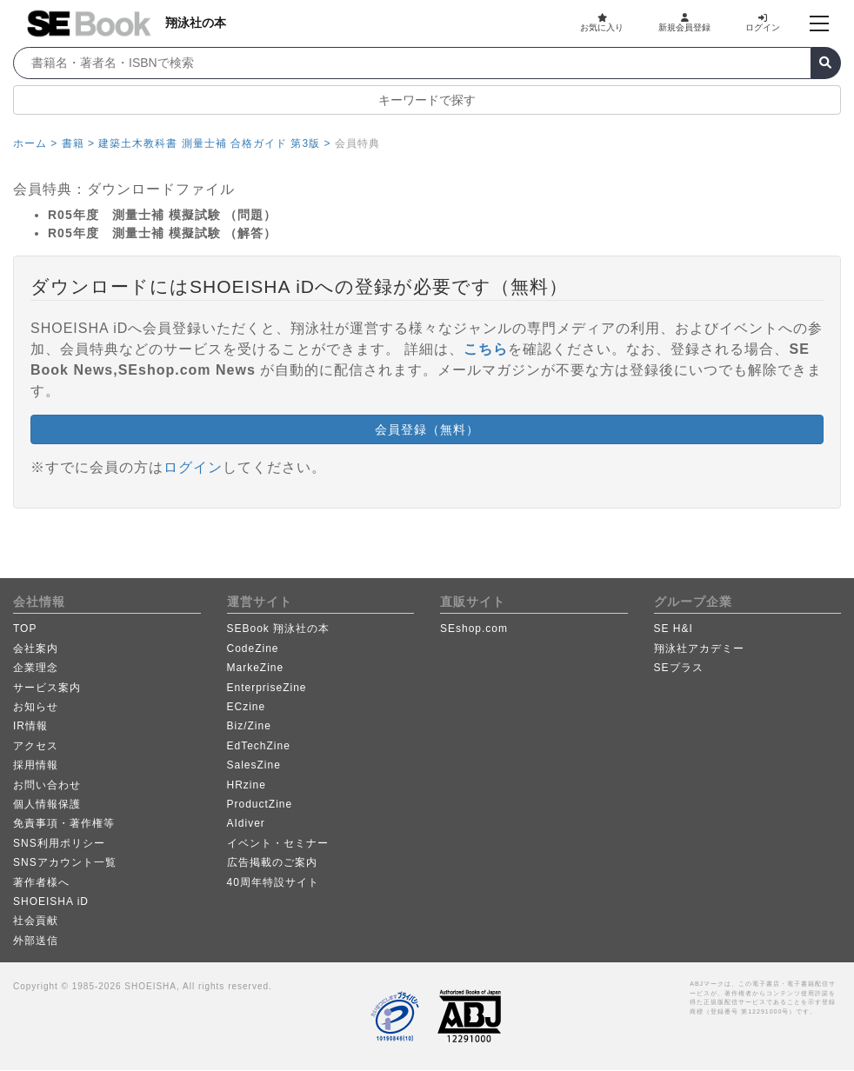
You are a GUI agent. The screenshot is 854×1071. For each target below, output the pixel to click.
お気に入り (602, 22)
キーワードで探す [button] (427, 100)
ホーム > (35, 143)
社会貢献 (35, 921)
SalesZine (254, 765)
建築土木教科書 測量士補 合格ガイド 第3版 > (214, 143)
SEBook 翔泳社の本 (278, 628)
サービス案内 (47, 688)
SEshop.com (474, 628)
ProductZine (260, 804)
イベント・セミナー (278, 843)
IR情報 (30, 726)
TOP (25, 628)
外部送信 (35, 941)
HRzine (246, 785)
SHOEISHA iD (51, 901)
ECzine (246, 707)
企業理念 (35, 668)
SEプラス (679, 668)
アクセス (35, 746)
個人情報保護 (47, 804)
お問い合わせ (47, 785)
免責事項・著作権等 (64, 823)
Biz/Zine (249, 726)
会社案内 (35, 648)
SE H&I (673, 628)
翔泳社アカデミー (699, 648)
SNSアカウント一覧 (65, 862)
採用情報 (35, 765)
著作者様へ (41, 882)
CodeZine (253, 648)
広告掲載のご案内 (272, 862)
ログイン (762, 22)
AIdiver (246, 823)
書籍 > (78, 143)
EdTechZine (258, 746)
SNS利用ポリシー (59, 843)
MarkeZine (255, 668)
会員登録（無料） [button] (427, 429)
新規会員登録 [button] (684, 22)
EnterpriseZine (267, 688)
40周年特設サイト (273, 882)
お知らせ (35, 707)
